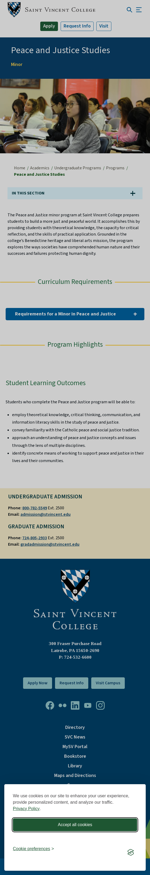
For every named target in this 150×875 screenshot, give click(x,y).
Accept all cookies (75, 824)
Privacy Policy (26, 808)
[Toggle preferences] (33, 848)
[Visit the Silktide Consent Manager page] (130, 852)
